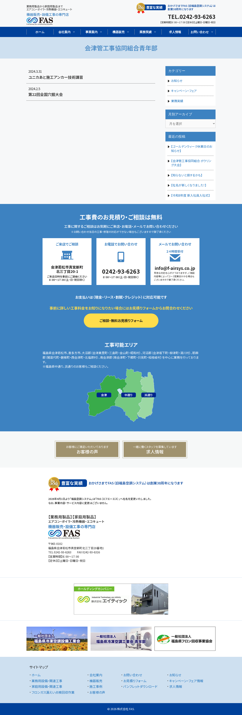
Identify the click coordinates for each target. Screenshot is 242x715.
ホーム (39, 32)
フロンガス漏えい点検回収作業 (53, 692)
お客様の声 (97, 692)
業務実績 (177, 101)
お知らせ (176, 80)
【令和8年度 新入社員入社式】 (190, 195)
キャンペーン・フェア (184, 90)
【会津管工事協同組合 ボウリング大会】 (191, 162)
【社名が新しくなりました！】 (188, 185)
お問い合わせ (132, 675)
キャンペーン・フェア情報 (186, 680)
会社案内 (95, 675)
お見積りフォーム (135, 680)
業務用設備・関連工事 (47, 680)
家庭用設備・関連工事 (47, 686)
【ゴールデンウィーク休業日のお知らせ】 (191, 148)
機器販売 (95, 680)
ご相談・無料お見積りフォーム (121, 320)
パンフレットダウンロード (140, 686)
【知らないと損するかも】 (186, 175)
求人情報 (175, 32)
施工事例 (95, 686)
